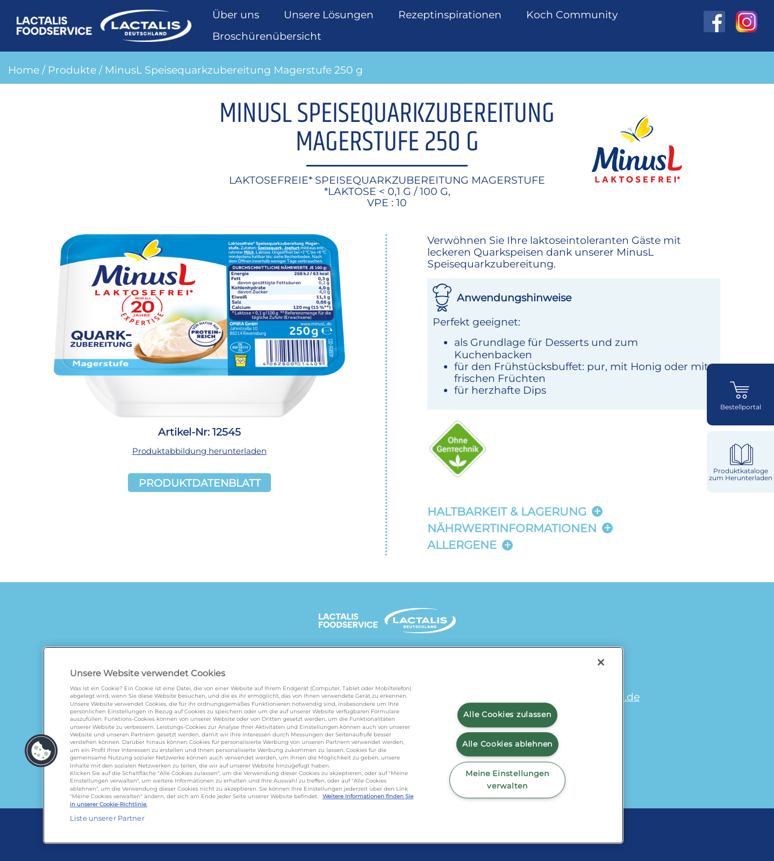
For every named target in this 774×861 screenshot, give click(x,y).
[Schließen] (601, 662)
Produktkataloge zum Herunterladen (740, 474)
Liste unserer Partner (107, 818)
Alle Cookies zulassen (507, 715)
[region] (333, 745)
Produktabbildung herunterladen (199, 451)
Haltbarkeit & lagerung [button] (506, 511)
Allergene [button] (462, 545)
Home (23, 69)
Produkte (72, 69)
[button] (41, 751)
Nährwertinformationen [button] (512, 528)
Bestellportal (740, 407)
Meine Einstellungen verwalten (507, 780)
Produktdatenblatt (200, 482)
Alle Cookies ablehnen (507, 744)
